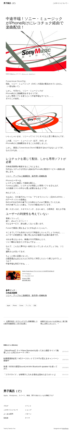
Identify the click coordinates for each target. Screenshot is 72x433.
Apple (8, 305)
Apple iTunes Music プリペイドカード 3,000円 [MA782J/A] (38, 271)
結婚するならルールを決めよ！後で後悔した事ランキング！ (53, 322)
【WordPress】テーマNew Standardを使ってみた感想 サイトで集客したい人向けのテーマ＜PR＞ (31, 351)
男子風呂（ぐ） (10, 3)
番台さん (13, 74)
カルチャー (32, 74)
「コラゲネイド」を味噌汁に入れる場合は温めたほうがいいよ (30, 374)
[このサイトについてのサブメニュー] (67, 3)
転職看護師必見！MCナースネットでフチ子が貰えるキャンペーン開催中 (31, 359)
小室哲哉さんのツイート (16, 258)
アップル (28, 305)
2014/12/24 (65, 374)
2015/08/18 (65, 367)
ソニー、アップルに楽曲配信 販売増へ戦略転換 (26, 176)
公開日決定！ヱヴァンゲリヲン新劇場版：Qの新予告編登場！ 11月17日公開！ (20, 322)
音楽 (35, 305)
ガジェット (25, 74)
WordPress (65, 428)
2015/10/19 (65, 359)
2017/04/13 (65, 351)
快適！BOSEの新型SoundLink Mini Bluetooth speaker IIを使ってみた (30, 367)
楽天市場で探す (26, 280)
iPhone (15, 305)
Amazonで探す (26, 278)
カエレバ (29, 273)
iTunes (21, 305)
